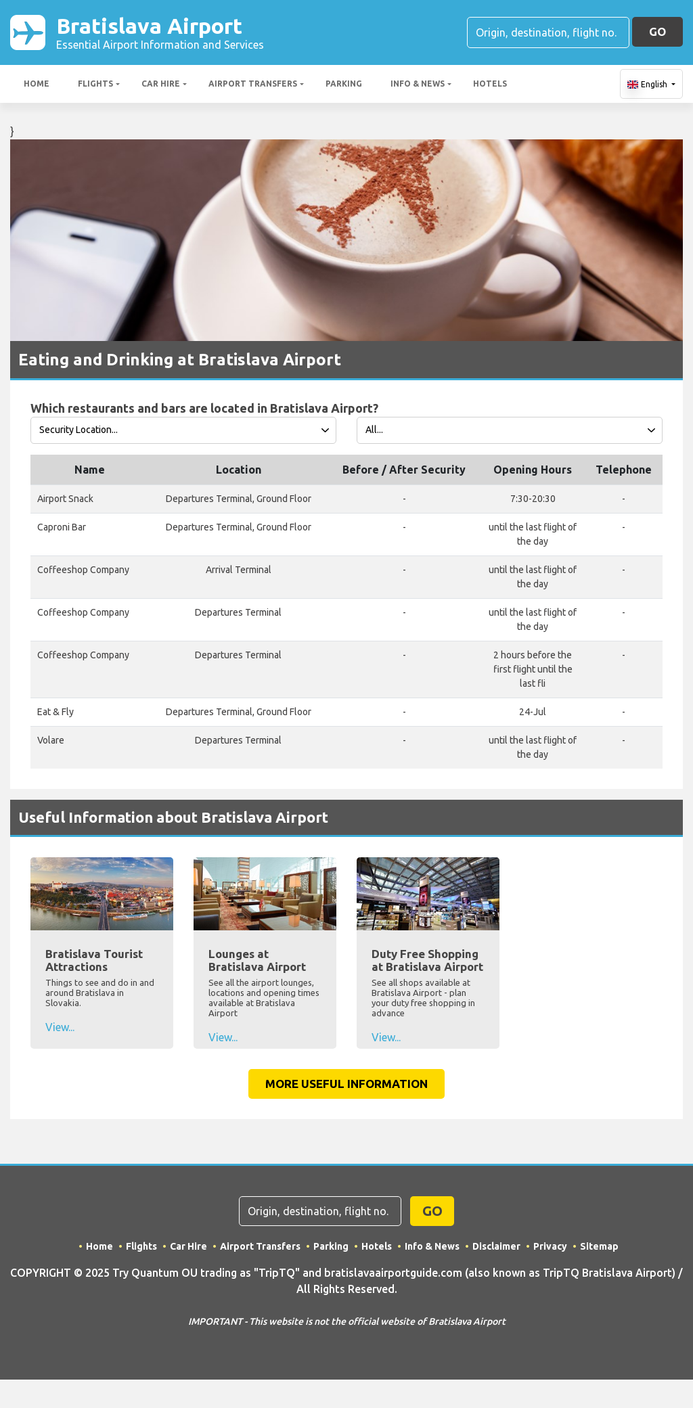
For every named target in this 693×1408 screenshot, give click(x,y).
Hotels (490, 83)
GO (657, 31)
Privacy (550, 1246)
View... (59, 1027)
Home (36, 83)
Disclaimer (496, 1246)
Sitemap (599, 1246)
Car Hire (160, 83)
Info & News (417, 83)
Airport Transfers (252, 83)
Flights (95, 83)
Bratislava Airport (160, 32)
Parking (344, 83)
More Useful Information (346, 1083)
